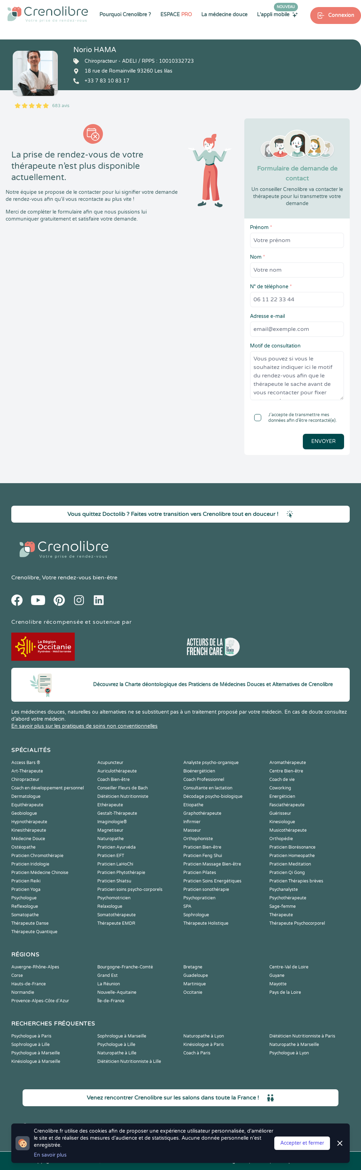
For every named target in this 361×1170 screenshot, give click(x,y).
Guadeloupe (195, 975)
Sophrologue (196, 914)
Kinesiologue (282, 821)
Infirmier (192, 821)
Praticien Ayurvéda (116, 847)
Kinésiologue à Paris (203, 1044)
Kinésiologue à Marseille (35, 1061)
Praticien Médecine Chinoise (39, 872)
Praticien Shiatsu (114, 881)
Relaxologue (109, 906)
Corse (17, 975)
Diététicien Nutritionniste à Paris (302, 1036)
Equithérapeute (27, 804)
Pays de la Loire (285, 992)
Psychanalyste (283, 889)
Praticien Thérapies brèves (296, 881)
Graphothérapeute (202, 813)
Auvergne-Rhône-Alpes (35, 967)
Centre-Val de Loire (288, 967)
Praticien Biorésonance (292, 847)
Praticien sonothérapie (206, 889)
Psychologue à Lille (116, 1044)
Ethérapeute (110, 804)
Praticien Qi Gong (287, 872)
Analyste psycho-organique (211, 762)
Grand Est (107, 975)
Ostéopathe (23, 847)
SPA (187, 906)
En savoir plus (50, 1155)
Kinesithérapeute (28, 830)
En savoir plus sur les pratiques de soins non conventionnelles (84, 726)
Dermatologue (26, 796)
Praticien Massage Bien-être (212, 864)
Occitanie (192, 992)
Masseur (192, 830)
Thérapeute (281, 914)
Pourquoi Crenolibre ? (125, 15)
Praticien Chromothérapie (37, 855)
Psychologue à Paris (31, 1036)
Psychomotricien (113, 897)
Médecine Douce (28, 838)
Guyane (276, 975)
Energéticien (282, 796)
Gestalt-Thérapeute (117, 813)
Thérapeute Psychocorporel (297, 923)
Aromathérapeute (287, 762)
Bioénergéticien (199, 771)
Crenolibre (25, 577)
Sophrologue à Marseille (121, 1036)
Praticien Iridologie (30, 864)
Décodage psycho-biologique (213, 796)
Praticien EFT (110, 855)
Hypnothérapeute (29, 821)
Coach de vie (282, 779)
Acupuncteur (110, 762)
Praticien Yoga (26, 889)
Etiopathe (193, 804)
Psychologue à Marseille (35, 1053)
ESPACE (176, 15)
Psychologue (24, 897)
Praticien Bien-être (202, 847)
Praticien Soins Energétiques (212, 881)
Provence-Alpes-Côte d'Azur (40, 1000)
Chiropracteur (25, 779)
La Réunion (108, 983)
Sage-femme (282, 906)
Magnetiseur (110, 830)
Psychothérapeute (287, 897)
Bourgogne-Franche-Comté (125, 967)
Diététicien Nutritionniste (122, 796)
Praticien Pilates (199, 872)
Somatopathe (25, 914)
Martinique (194, 983)
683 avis (60, 105)
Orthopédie (281, 838)
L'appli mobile (277, 14)
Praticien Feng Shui (202, 855)
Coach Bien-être (113, 779)
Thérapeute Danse (30, 923)
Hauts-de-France (28, 983)
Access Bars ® (25, 762)
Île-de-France (110, 1000)
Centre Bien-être (286, 771)
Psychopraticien (199, 897)
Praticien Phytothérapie (121, 872)
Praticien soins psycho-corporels (130, 889)
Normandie (22, 992)
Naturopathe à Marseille (294, 1044)
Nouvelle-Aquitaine (116, 992)
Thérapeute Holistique (205, 923)
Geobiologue (24, 813)
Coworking (280, 788)
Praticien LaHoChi (115, 864)
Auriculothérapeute (117, 771)
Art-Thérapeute (27, 771)
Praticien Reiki (26, 881)
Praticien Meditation (290, 864)
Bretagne (192, 967)
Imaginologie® (112, 821)
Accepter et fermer (302, 1143)
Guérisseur (280, 813)
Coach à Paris (196, 1053)
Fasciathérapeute (287, 804)
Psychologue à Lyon (289, 1053)
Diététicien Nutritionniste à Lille (129, 1061)
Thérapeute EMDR (116, 923)
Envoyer (323, 441)
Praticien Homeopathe (292, 855)
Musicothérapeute (288, 830)
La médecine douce (224, 15)
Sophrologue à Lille (30, 1044)
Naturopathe (110, 838)
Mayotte (278, 983)
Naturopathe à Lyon (203, 1036)
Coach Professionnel (203, 779)
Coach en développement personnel (47, 788)
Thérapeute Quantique (34, 931)
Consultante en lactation (207, 788)
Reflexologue (24, 906)
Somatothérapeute (116, 914)
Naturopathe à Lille (116, 1053)
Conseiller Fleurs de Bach (122, 788)
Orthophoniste (198, 838)
